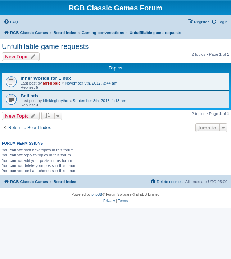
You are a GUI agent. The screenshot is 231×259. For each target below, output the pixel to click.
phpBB (96, 194)
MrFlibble (51, 83)
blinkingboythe (55, 101)
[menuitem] (11, 22)
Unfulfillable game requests (45, 46)
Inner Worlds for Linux (46, 78)
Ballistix (30, 96)
